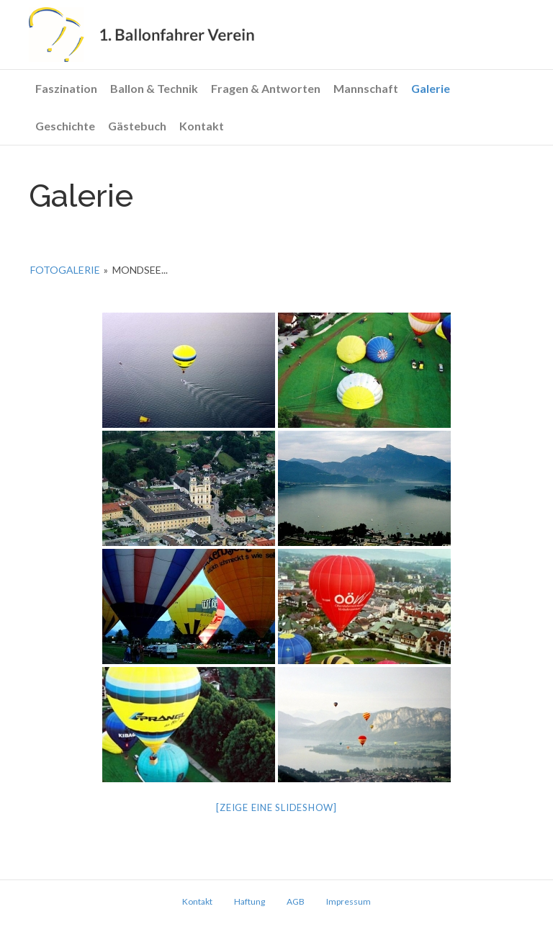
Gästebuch (137, 126)
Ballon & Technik (154, 88)
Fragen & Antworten (265, 88)
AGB (296, 901)
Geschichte (65, 126)
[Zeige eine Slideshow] (276, 807)
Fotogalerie (65, 270)
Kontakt (201, 126)
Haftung (249, 901)
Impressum (348, 901)
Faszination (66, 88)
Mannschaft (365, 88)
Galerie (430, 88)
